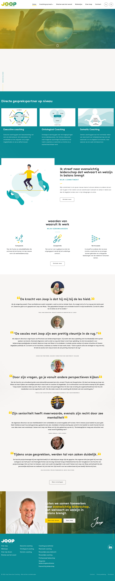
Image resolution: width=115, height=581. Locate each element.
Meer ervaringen (57, 482)
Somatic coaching (26, 552)
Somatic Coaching (90, 130)
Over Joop (88, 4)
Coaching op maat (46, 4)
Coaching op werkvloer (46, 546)
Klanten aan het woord (64, 4)
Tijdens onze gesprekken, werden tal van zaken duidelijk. (56, 454)
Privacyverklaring (101, 574)
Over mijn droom (53, 520)
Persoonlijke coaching (45, 555)
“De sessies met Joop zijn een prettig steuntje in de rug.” (56, 333)
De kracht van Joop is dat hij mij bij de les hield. (55, 299)
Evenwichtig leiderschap (46, 566)
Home (34, 4)
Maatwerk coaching (45, 549)
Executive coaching (13, 130)
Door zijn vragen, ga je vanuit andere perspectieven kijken (56, 377)
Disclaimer (111, 574)
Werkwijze (78, 4)
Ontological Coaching (53, 130)
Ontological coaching (27, 549)
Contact (98, 4)
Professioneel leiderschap (47, 558)
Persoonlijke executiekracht (47, 552)
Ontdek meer (67, 199)
